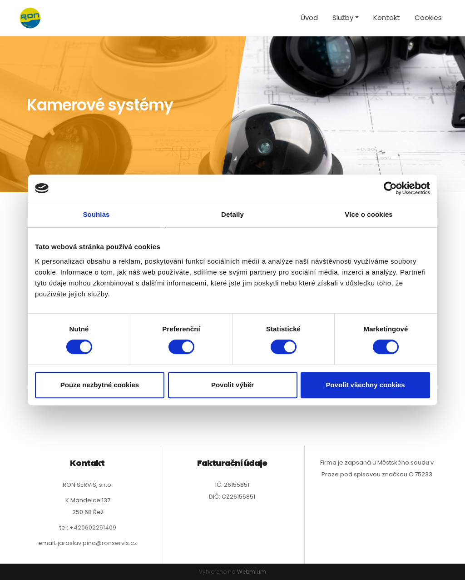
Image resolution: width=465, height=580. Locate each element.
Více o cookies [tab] (369, 214)
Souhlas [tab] (96, 214)
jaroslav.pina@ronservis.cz (97, 543)
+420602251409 (92, 527)
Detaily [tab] (232, 214)
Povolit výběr (232, 385)
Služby (342, 17)
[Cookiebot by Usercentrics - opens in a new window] (390, 188)
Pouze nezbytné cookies (99, 385)
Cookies (428, 17)
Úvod (309, 17)
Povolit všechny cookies (365, 385)
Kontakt (386, 17)
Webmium (251, 571)
